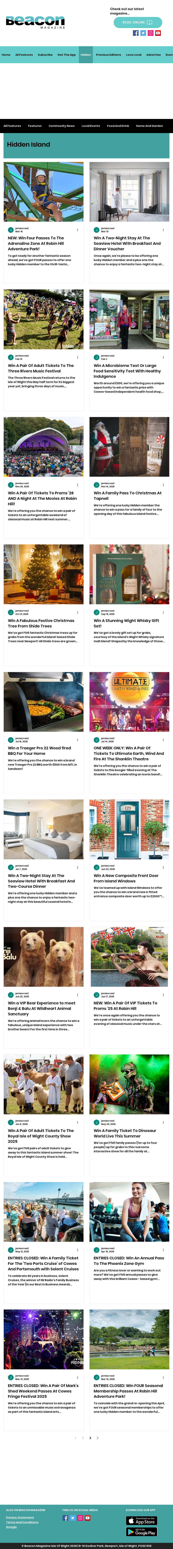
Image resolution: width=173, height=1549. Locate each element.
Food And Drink (118, 126)
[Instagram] (150, 33)
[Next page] (97, 1438)
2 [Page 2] (90, 1438)
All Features (12, 126)
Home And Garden (149, 126)
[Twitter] (143, 33)
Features (35, 126)
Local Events (91, 126)
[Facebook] (136, 33)
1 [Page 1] (82, 1438)
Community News (62, 126)
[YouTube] (158, 33)
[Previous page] (75, 1438)
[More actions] (79, 230)
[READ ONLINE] (138, 22)
